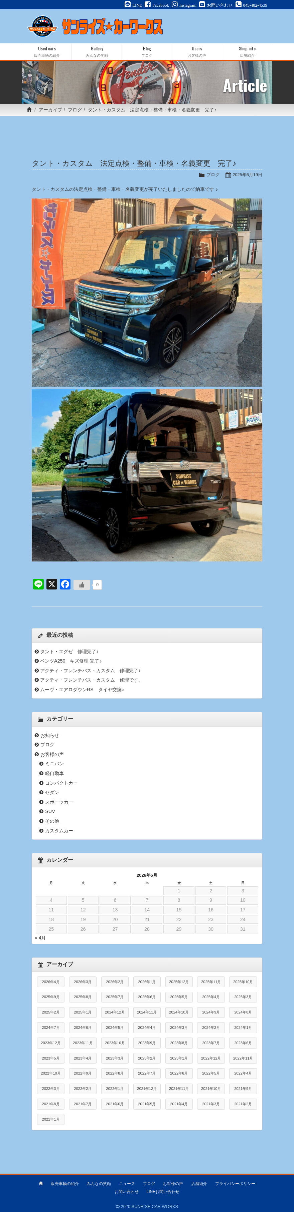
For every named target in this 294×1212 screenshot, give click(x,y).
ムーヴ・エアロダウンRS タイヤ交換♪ (82, 689)
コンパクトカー (61, 783)
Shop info (247, 51)
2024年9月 (211, 1012)
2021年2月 (243, 1104)
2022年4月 (243, 1073)
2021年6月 (115, 1104)
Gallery (96, 51)
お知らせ (49, 735)
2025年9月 (50, 997)
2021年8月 (50, 1104)
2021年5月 (147, 1104)
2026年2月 (115, 982)
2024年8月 (243, 1012)
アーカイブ (50, 109)
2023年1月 (179, 1058)
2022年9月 (83, 1073)
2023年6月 (243, 1043)
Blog (146, 51)
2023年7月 (211, 1043)
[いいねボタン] (82, 585)
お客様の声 (52, 754)
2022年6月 (179, 1073)
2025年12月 (179, 982)
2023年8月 (179, 1043)
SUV (50, 811)
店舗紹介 (199, 1183)
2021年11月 (179, 1089)
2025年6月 (147, 997)
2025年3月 (243, 997)
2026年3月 (83, 982)
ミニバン (54, 763)
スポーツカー (59, 802)
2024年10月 (179, 1012)
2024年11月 (147, 1012)
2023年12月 (50, 1043)
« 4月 (40, 937)
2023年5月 (50, 1058)
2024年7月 (50, 1028)
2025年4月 (211, 997)
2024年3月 (179, 1028)
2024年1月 (243, 1028)
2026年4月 (50, 982)
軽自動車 (54, 773)
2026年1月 (147, 982)
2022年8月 (115, 1073)
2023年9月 (147, 1043)
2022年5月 (211, 1073)
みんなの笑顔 (99, 1183)
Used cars (46, 51)
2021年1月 (50, 1119)
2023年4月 (83, 1058)
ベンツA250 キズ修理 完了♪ (71, 661)
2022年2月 (83, 1089)
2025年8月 (83, 997)
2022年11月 (243, 1058)
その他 (52, 821)
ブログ (75, 109)
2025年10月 (243, 982)
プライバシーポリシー (235, 1183)
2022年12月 (211, 1058)
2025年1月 (83, 1012)
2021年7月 (83, 1104)
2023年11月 (83, 1043)
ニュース (127, 1183)
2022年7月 (147, 1073)
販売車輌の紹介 (65, 1183)
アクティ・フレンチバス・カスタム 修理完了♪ (90, 670)
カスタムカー (59, 830)
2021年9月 (243, 1089)
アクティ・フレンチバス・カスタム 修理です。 (91, 680)
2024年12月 (115, 1012)
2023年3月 (115, 1058)
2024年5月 (115, 1028)
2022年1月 (115, 1089)
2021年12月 (147, 1089)
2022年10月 (50, 1073)
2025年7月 (115, 997)
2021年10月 (211, 1089)
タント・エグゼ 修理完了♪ (69, 651)
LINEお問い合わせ (163, 1191)
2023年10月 (115, 1043)
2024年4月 (147, 1028)
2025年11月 (211, 982)
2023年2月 (147, 1058)
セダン (52, 792)
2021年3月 (211, 1104)
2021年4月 (179, 1104)
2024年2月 (211, 1028)
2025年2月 (50, 1012)
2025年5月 (179, 997)
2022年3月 (50, 1089)
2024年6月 (83, 1028)
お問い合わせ (127, 1191)
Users (196, 51)
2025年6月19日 (247, 174)
